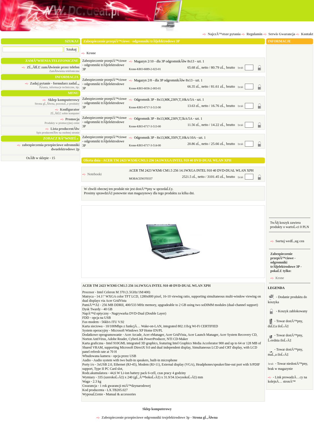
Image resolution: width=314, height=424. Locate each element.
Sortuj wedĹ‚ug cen (287, 241)
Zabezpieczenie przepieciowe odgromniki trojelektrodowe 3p (143, 417)
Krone (88, 53)
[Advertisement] (289, 131)
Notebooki (92, 174)
